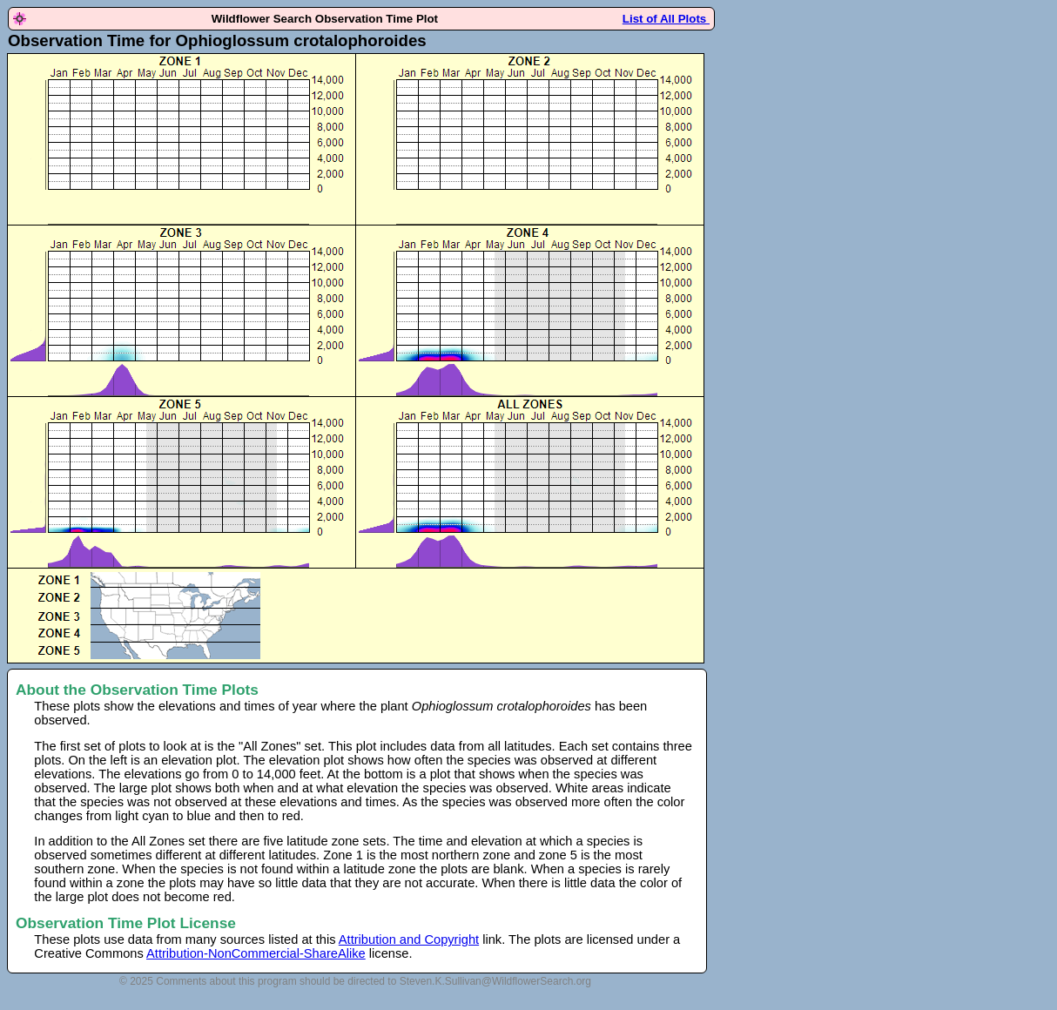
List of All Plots (666, 18)
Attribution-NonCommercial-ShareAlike (256, 953)
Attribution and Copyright (409, 939)
